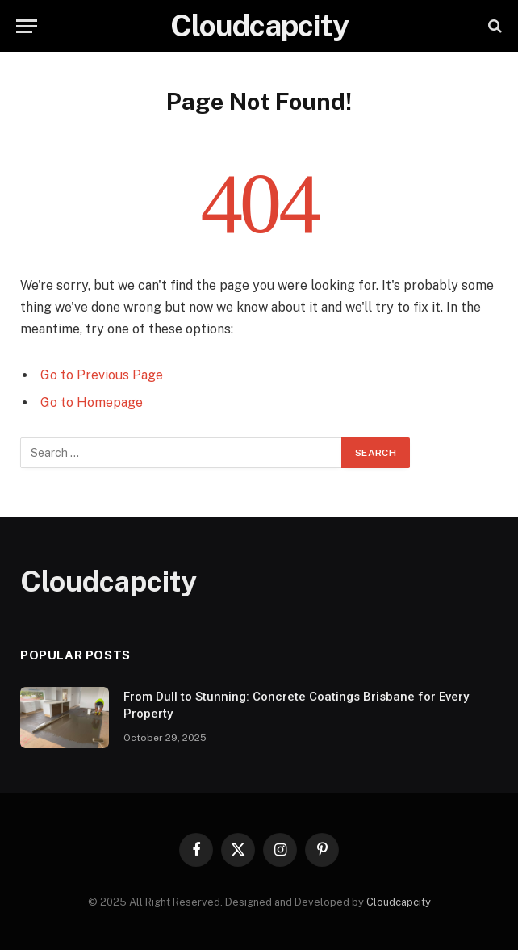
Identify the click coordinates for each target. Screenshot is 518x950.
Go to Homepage (91, 402)
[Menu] (26, 26)
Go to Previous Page (101, 375)
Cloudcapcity (398, 902)
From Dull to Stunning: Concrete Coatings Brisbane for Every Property (296, 705)
